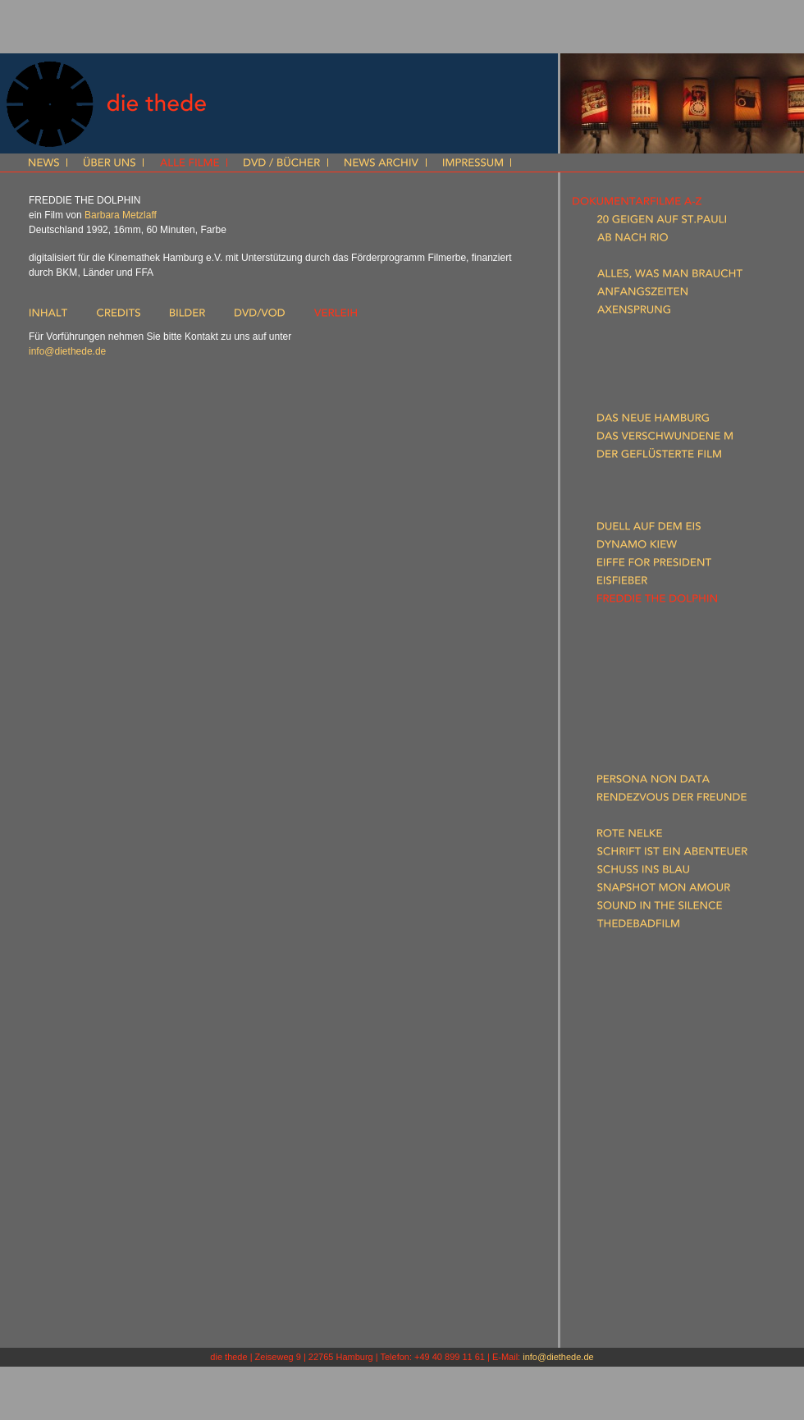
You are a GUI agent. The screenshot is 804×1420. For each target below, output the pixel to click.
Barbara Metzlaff (121, 215)
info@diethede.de (67, 351)
